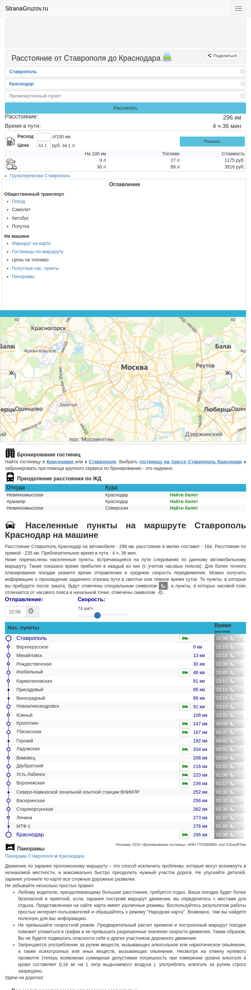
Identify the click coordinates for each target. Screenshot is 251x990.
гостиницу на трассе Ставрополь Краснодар (190, 461)
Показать (212, 141)
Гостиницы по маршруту (37, 251)
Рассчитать (125, 108)
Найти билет (184, 494)
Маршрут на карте (31, 243)
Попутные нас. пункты (35, 268)
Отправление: (24, 599)
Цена (23, 145)
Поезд (18, 201)
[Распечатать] (167, 59)
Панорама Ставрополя (29, 856)
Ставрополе (102, 461)
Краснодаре (61, 461)
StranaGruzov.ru (26, 8)
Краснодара (71, 856)
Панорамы (23, 276)
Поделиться (224, 55)
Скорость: (91, 599)
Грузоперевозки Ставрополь (40, 175)
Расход (25, 136)
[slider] (97, 615)
